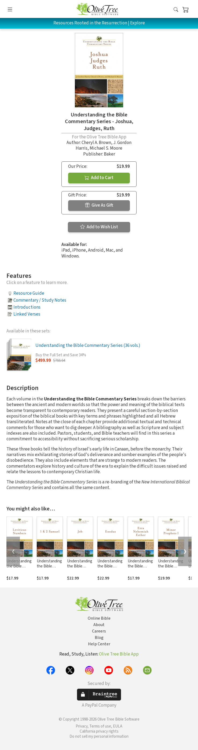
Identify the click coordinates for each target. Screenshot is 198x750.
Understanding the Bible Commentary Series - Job (79, 568)
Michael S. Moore (106, 148)
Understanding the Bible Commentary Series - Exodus (110, 568)
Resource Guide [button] (28, 293)
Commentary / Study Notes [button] (39, 300)
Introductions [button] (27, 307)
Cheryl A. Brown (96, 142)
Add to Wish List (99, 227)
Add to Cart (99, 178)
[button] (176, 10)
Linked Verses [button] (26, 314)
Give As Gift (99, 205)
